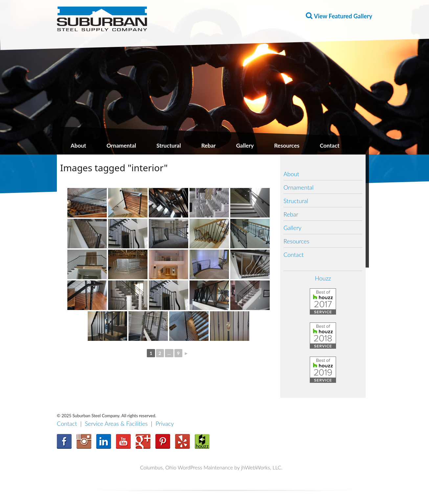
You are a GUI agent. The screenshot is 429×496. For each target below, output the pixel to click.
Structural (168, 145)
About (78, 145)
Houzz (323, 278)
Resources (287, 145)
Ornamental (121, 145)
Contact (329, 145)
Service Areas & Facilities (116, 423)
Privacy (165, 423)
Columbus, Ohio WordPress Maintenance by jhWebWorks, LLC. (211, 467)
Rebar (208, 145)
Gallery (245, 145)
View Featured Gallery (343, 16)
